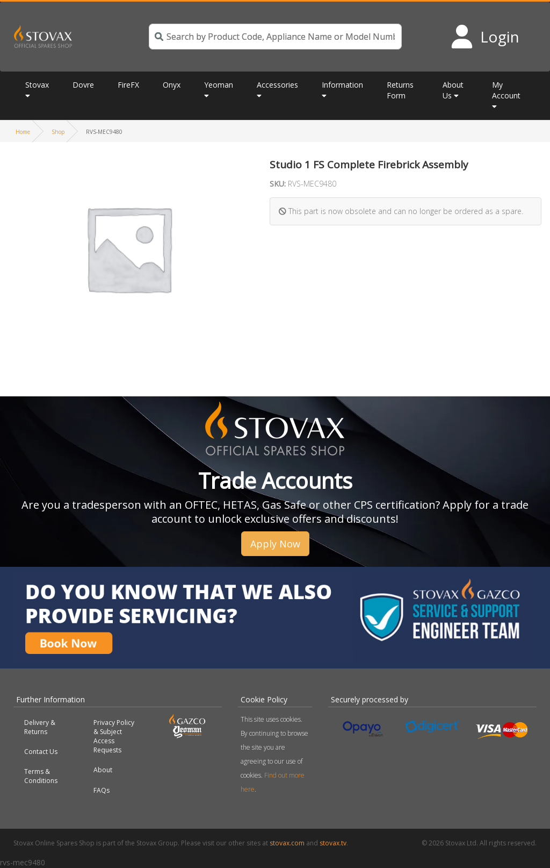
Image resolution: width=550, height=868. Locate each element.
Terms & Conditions (40, 776)
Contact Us (40, 751)
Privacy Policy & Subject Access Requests (113, 736)
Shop (58, 132)
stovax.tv (333, 843)
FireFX (128, 85)
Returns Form (400, 90)
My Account (506, 90)
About (102, 769)
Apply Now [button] (275, 543)
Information (342, 85)
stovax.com (287, 843)
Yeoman (218, 85)
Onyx (171, 85)
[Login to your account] (485, 36)
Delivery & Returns (39, 727)
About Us (453, 90)
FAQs (101, 790)
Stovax (37, 85)
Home (23, 132)
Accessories (277, 85)
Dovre (83, 85)
